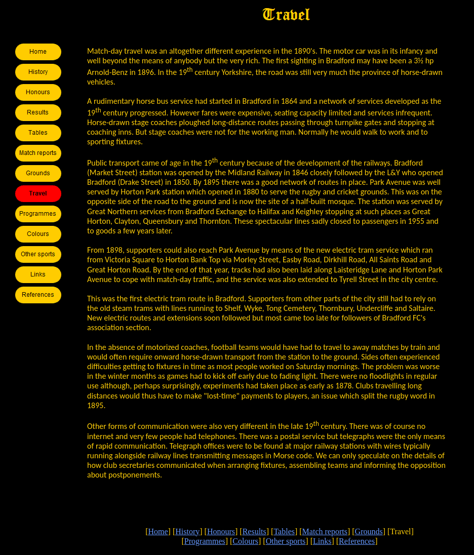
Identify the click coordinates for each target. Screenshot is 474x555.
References (357, 541)
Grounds (369, 531)
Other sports (286, 541)
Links (322, 541)
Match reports (324, 531)
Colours (245, 541)
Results (254, 531)
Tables (284, 531)
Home (158, 531)
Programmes (204, 541)
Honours (221, 531)
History (187, 531)
